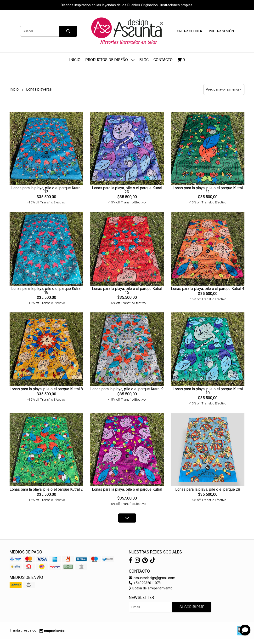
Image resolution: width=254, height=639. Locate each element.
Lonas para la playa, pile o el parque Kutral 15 (127, 290)
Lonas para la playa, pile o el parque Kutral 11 (127, 491)
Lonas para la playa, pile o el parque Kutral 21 (208, 190)
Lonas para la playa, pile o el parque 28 (207, 489)
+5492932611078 (145, 583)
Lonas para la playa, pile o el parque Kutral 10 (208, 391)
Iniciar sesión (221, 31)
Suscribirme (192, 607)
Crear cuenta (189, 31)
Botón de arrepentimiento (151, 588)
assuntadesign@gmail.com (152, 578)
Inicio (74, 60)
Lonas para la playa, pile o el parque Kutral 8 (46, 389)
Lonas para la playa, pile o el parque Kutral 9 (127, 389)
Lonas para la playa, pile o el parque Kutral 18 (46, 290)
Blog (144, 60)
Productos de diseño (110, 59)
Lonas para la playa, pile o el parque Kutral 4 (207, 288)
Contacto (163, 60)
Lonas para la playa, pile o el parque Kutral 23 (127, 190)
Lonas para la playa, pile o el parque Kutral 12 (46, 190)
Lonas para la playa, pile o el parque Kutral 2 (46, 489)
